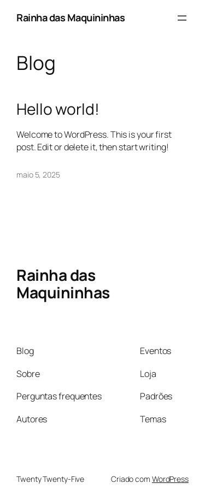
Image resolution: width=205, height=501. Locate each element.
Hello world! (57, 109)
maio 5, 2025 (38, 174)
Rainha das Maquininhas (70, 17)
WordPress (170, 479)
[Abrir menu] (182, 18)
